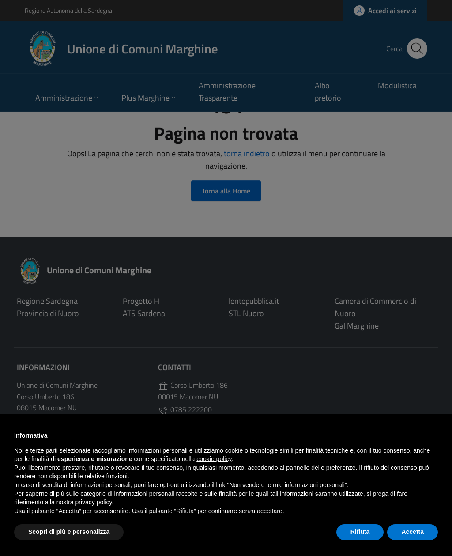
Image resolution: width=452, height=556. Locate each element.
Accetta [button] (412, 531)
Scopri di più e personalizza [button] (68, 531)
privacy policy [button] (93, 502)
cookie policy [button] (213, 458)
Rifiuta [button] (360, 531)
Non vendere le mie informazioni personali (286, 484)
